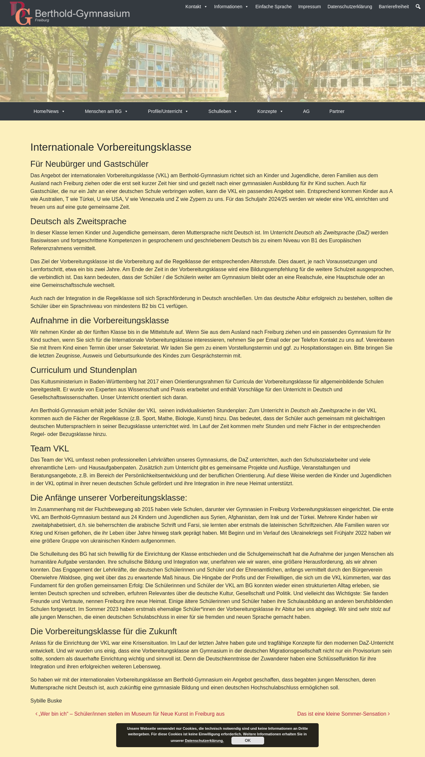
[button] (418, 6)
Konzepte (270, 111)
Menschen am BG (106, 111)
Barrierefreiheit (394, 6)
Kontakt (196, 6)
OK (248, 740)
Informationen (231, 6)
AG (306, 111)
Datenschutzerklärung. (204, 741)
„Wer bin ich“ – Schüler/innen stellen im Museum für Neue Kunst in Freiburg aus (130, 714)
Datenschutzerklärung (350, 6)
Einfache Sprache (273, 6)
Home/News (49, 111)
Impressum (309, 6)
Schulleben (223, 111)
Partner (337, 111)
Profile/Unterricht (168, 111)
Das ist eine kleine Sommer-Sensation (343, 714)
